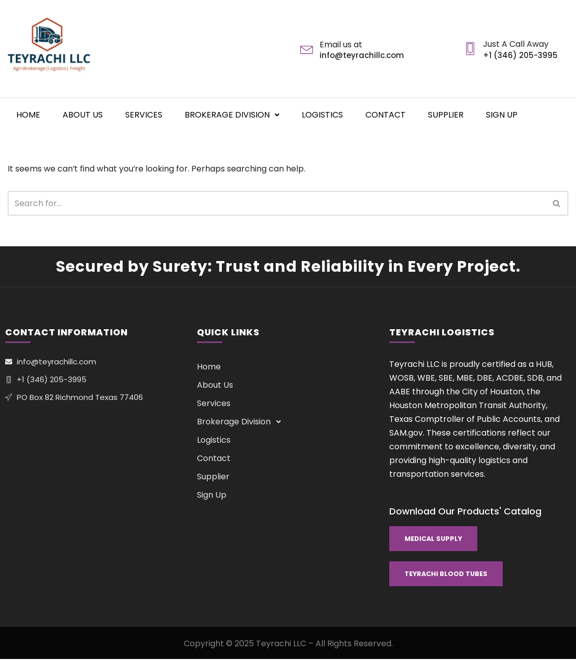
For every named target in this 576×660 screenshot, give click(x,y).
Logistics (322, 114)
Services (143, 114)
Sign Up (501, 114)
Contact (385, 114)
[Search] (276, 203)
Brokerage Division (232, 114)
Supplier (446, 114)
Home (28, 114)
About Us (83, 114)
